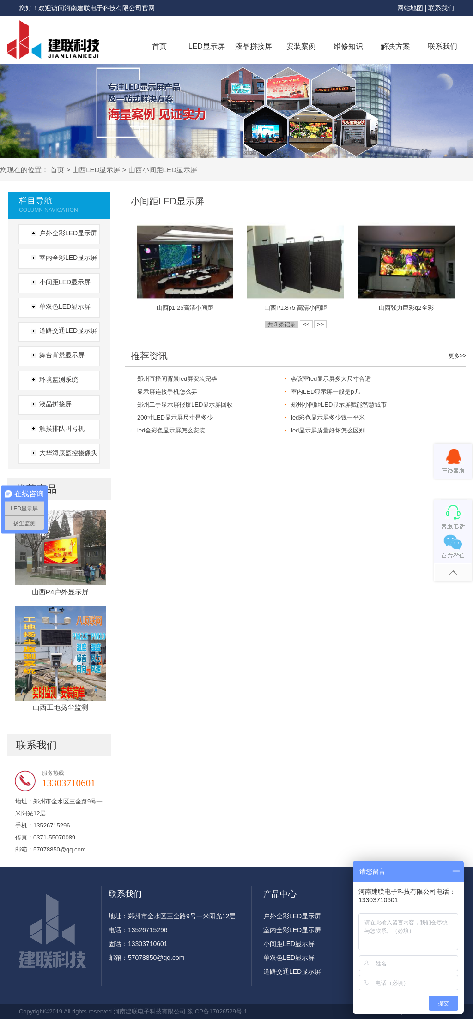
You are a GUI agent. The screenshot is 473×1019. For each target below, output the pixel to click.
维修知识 (348, 46)
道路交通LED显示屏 (68, 330)
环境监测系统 (58, 379)
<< (306, 324)
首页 (159, 46)
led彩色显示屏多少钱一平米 (328, 417)
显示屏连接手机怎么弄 (167, 391)
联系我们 (441, 8)
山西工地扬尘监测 (60, 707)
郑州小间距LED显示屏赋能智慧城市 (339, 404)
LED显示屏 (206, 46)
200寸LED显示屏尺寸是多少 (175, 417)
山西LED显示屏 (96, 170)
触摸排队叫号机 (62, 428)
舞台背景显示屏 (62, 355)
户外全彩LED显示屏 (68, 233)
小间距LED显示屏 (65, 282)
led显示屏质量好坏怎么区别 (328, 430)
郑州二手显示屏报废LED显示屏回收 (185, 404)
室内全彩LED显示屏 (68, 257)
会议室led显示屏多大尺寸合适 (331, 378)
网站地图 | (412, 8)
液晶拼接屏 (253, 46)
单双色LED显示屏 (65, 306)
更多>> (457, 356)
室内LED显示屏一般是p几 (325, 391)
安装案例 (301, 46)
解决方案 (395, 46)
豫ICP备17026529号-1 (217, 1011)
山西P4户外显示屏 (60, 592)
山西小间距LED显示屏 (162, 170)
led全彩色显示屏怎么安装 (171, 430)
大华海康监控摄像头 (68, 452)
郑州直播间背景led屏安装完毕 (177, 378)
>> (320, 324)
